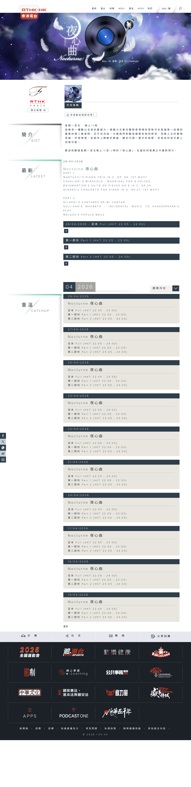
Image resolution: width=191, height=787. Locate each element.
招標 (52, 728)
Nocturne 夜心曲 (80, 169)
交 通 (33, 635)
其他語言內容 (157, 728)
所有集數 (73, 105)
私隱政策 (111, 728)
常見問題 (92, 728)
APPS (140, 10)
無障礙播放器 (133, 728)
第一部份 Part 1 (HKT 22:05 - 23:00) (97, 314)
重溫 (130, 10)
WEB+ (120, 10)
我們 (148, 10)
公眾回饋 (164, 636)
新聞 (110, 10)
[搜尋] (180, 7)
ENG (164, 8)
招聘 (39, 728)
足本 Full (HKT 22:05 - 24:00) (93, 310)
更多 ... (66, 626)
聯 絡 (120, 635)
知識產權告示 (70, 728)
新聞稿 (25, 728)
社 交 (76, 635)
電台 (101, 10)
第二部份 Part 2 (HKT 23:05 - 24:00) (98, 318)
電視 (93, 10)
